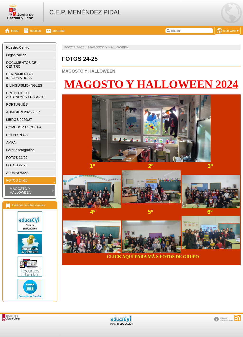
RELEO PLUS (17, 135)
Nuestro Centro (17, 47)
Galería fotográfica (20, 150)
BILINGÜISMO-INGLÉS (24, 85)
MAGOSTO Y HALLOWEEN (20, 190)
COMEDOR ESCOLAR (23, 127)
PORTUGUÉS (17, 104)
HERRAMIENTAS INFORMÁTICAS (19, 76)
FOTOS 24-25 (17, 180)
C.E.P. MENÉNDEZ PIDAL (85, 12)
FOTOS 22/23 (16, 165)
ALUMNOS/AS (17, 173)
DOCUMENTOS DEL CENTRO (22, 64)
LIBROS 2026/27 (19, 120)
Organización (16, 55)
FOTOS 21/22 (16, 157)
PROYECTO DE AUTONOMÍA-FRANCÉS (25, 95)
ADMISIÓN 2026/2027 (23, 112)
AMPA (11, 142)
